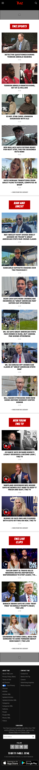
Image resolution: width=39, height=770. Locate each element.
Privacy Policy (13, 732)
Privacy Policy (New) (9, 676)
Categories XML (7, 706)
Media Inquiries (26, 685)
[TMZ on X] (17, 747)
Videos (4, 721)
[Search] (36, 3)
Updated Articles (7, 697)
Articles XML (6, 694)
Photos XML (6, 718)
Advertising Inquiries (27, 682)
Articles (4, 691)
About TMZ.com (7, 674)
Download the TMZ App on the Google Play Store (29, 763)
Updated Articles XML (9, 700)
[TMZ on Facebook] (12, 747)
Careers (23, 679)
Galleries (5, 709)
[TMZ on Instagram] (26, 747)
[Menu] (3, 3)
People (4, 712)
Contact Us (24, 674)
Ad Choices (6, 682)
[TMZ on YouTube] (21, 747)
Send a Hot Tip (25, 676)
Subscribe (33, 737)
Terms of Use (6, 679)
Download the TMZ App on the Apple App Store (10, 762)
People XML (6, 715)
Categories (5, 703)
